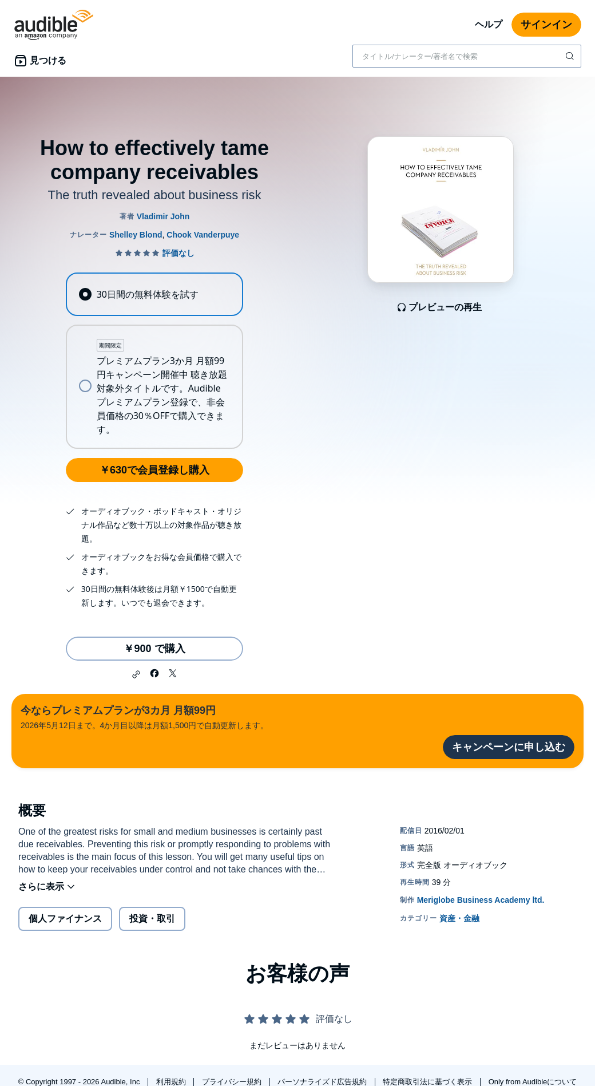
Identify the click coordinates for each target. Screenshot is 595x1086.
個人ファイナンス (65, 918)
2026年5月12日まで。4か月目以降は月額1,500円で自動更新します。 (144, 716)
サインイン (546, 24)
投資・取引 (152, 918)
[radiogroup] (154, 361)
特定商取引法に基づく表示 (428, 1081)
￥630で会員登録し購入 (154, 470)
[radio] (154, 294)
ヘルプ (488, 24)
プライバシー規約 (233, 1081)
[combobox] (466, 56)
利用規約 (172, 1081)
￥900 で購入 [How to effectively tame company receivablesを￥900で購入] (154, 648)
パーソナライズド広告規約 (323, 1081)
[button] (136, 674)
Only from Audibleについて (533, 1081)
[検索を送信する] (571, 56)
